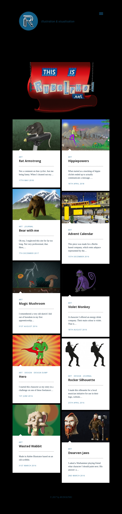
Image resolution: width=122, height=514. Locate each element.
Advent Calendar (80, 234)
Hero (22, 377)
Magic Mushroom (32, 303)
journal (29, 226)
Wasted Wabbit (30, 446)
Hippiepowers (78, 161)
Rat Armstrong (30, 161)
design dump (41, 372)
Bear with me (29, 230)
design (28, 372)
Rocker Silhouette (81, 380)
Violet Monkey (79, 307)
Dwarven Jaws (78, 453)
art (21, 157)
